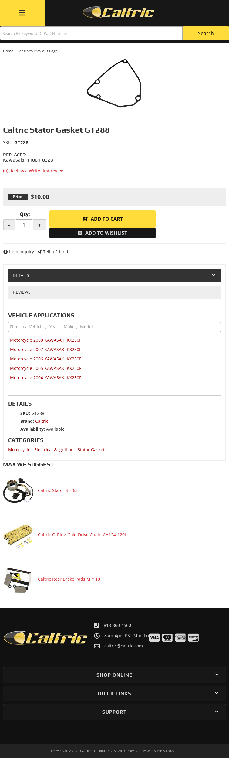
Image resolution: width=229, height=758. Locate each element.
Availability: (32, 429)
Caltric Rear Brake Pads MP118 (69, 579)
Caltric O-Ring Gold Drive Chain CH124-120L (82, 535)
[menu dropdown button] (22, 13)
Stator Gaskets (92, 449)
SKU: (8, 142)
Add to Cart (107, 219)
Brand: (27, 421)
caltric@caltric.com (123, 646)
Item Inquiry (21, 251)
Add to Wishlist (106, 233)
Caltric (41, 421)
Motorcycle (19, 449)
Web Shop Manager (162, 751)
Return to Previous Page (37, 50)
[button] (114, 33)
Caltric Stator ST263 (58, 490)
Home (8, 50)
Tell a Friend (55, 251)
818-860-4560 (117, 625)
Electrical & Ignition (54, 449)
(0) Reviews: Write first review (34, 171)
